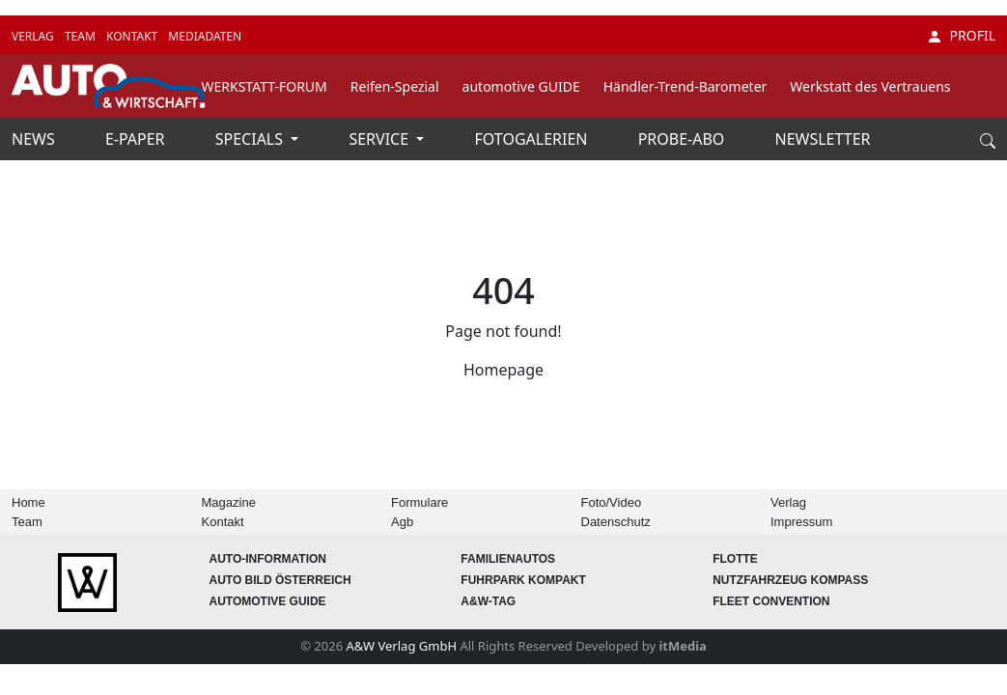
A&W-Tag (488, 601)
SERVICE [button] (380, 139)
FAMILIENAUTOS (508, 559)
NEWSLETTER (823, 139)
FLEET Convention (771, 601)
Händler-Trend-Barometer (685, 86)
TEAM (81, 36)
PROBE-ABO (683, 139)
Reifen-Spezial (394, 86)
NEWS (35, 139)
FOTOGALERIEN (533, 139)
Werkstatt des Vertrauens (870, 86)
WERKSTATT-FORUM (264, 86)
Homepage (503, 369)
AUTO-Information (267, 559)
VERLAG (34, 36)
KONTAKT (133, 36)
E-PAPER (137, 139)
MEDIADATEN (204, 36)
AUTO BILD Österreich (279, 580)
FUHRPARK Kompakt (523, 580)
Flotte (735, 559)
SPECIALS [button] (251, 139)
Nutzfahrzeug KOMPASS (790, 580)
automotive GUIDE (521, 86)
